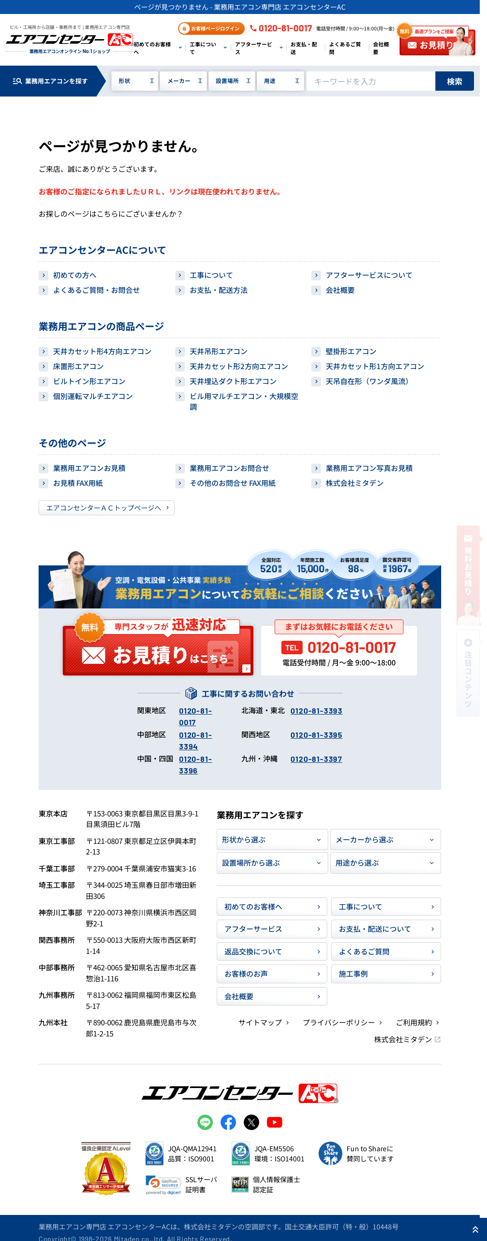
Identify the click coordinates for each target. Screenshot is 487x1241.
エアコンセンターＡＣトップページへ (103, 507)
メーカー (179, 80)
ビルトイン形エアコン (89, 381)
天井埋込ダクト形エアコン (233, 381)
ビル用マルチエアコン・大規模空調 (244, 401)
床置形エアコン (78, 366)
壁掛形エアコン (351, 351)
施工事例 (353, 973)
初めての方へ (75, 275)
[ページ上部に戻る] (475, 1229)
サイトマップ (260, 1022)
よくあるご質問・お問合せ (96, 290)
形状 (124, 80)
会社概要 (381, 47)
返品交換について (253, 951)
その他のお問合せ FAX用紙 (233, 483)
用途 (270, 80)
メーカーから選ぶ (364, 839)
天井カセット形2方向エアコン (239, 366)
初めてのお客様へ (152, 47)
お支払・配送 (304, 47)
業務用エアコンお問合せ (229, 468)
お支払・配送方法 (219, 290)
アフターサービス (253, 47)
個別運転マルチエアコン (93, 396)
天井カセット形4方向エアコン (102, 351)
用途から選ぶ (357, 862)
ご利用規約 (414, 1022)
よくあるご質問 (345, 47)
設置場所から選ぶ (251, 862)
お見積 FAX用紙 (78, 483)
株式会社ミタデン (355, 483)
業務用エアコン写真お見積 (369, 468)
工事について (203, 47)
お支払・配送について (375, 929)
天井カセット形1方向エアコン (375, 366)
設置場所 (227, 80)
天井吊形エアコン (219, 351)
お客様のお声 (246, 973)
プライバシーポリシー (339, 1022)
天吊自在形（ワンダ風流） (369, 381)
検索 (454, 81)
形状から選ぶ (243, 839)
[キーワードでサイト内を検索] (370, 81)
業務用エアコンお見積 (89, 468)
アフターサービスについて (369, 275)
